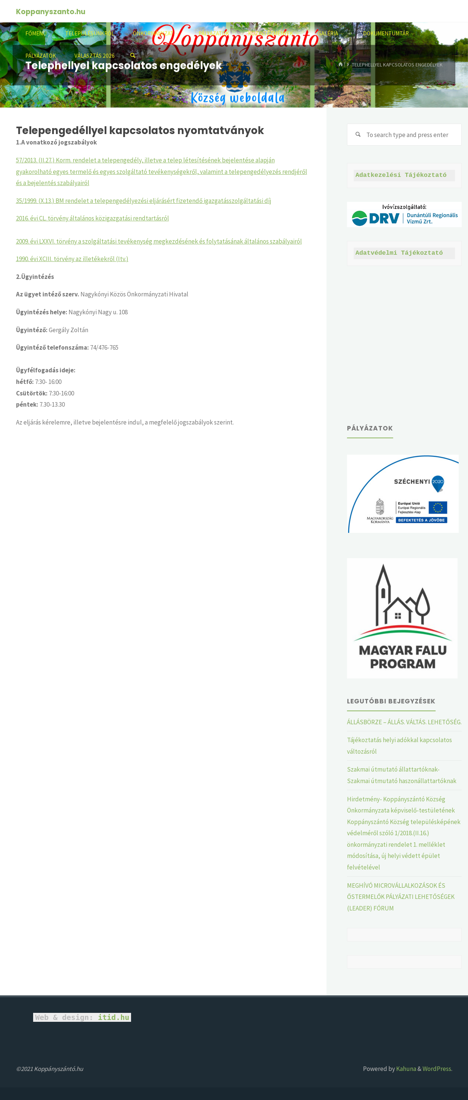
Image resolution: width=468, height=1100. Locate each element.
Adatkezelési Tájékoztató (401, 175)
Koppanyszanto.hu (50, 12)
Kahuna (405, 1069)
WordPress (437, 1069)
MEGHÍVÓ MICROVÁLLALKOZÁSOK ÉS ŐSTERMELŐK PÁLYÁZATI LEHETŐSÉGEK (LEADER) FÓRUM (401, 896)
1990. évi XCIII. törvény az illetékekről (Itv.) (72, 259)
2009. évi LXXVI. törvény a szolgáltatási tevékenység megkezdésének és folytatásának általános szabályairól (159, 241)
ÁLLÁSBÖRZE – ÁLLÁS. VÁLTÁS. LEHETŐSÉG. (404, 722)
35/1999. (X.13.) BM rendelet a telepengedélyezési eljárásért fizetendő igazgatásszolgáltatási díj (143, 201)
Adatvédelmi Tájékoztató (399, 253)
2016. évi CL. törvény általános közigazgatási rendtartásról (92, 218)
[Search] (133, 56)
